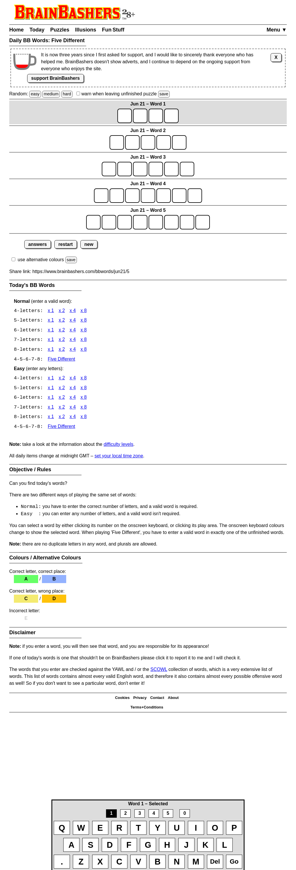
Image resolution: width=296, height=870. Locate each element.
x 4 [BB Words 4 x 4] (73, 311)
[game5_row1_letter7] (187, 222)
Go (234, 861)
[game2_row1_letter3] (148, 142)
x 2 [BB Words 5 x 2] (62, 320)
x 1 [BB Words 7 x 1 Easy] (51, 408)
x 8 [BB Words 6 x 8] (84, 330)
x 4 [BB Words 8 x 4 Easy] (73, 418)
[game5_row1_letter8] (202, 222)
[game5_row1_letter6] (171, 222)
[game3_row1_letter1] (109, 169)
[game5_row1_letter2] (109, 222)
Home (16, 30)
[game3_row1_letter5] (171, 169)
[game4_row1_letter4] (148, 195)
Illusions (85, 30)
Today (37, 30)
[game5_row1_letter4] (140, 222)
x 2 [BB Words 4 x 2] (62, 311)
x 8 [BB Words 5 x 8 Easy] (84, 389)
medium (51, 94)
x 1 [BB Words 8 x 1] (51, 350)
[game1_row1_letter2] (140, 116)
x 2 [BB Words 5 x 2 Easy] (62, 389)
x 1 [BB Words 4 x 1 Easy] (51, 379)
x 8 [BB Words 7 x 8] (84, 340)
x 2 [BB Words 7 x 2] (62, 340)
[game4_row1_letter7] (195, 195)
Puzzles (59, 30)
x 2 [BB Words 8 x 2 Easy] (62, 418)
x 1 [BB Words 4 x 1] (51, 311)
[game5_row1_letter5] (156, 222)
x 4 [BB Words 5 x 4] (73, 320)
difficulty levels (118, 445)
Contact (157, 700)
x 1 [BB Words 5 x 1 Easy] (51, 389)
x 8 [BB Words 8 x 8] (84, 350)
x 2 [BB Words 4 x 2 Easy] (62, 379)
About (173, 700)
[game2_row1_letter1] (117, 142)
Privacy (140, 700)
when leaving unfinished (123, 93)
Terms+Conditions (146, 709)
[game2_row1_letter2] (132, 142)
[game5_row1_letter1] (93, 222)
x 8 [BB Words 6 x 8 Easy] (84, 398)
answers (37, 244)
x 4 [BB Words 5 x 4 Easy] (73, 389)
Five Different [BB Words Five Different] (61, 360)
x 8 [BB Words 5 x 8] (84, 320)
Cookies (122, 700)
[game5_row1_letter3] (124, 222)
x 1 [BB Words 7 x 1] (51, 340)
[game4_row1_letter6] (179, 195)
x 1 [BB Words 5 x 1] (51, 320)
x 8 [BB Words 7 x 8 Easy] (84, 408)
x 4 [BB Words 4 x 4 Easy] (73, 379)
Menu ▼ (277, 30)
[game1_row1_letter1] (124, 116)
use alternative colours (41, 259)
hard (67, 94)
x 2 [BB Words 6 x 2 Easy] (62, 398)
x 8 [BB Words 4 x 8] (84, 311)
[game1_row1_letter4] (171, 116)
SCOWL (158, 671)
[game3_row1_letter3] (140, 169)
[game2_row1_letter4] (163, 142)
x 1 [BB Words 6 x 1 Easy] (51, 398)
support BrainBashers (55, 78)
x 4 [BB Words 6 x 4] (73, 330)
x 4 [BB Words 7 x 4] (73, 340)
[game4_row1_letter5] (163, 195)
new (88, 244)
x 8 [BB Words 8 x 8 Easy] (84, 418)
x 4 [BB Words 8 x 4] (73, 350)
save (164, 94)
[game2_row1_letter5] (179, 142)
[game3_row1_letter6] (187, 169)
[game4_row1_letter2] (117, 195)
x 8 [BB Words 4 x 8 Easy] (84, 379)
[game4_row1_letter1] (101, 195)
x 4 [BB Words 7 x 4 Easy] (73, 408)
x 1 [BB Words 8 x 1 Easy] (51, 418)
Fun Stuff (113, 30)
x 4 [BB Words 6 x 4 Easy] (73, 398)
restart (65, 244)
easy (35, 94)
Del (215, 861)
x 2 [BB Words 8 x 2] (62, 350)
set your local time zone (119, 457)
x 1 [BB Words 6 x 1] (51, 330)
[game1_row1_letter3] (156, 116)
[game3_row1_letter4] (156, 169)
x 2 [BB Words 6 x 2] (62, 330)
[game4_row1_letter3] (132, 195)
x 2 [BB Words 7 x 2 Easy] (62, 408)
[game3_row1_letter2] (124, 169)
